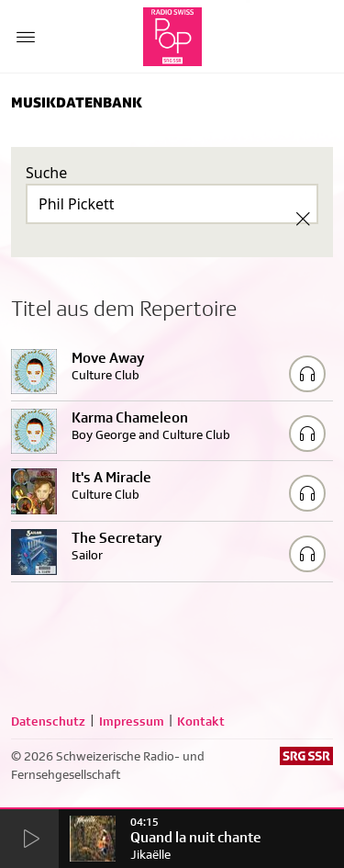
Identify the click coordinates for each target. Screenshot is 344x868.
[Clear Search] (302, 218)
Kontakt (201, 721)
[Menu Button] (25, 36)
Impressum (131, 721)
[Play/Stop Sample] (307, 373)
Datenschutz (48, 721)
